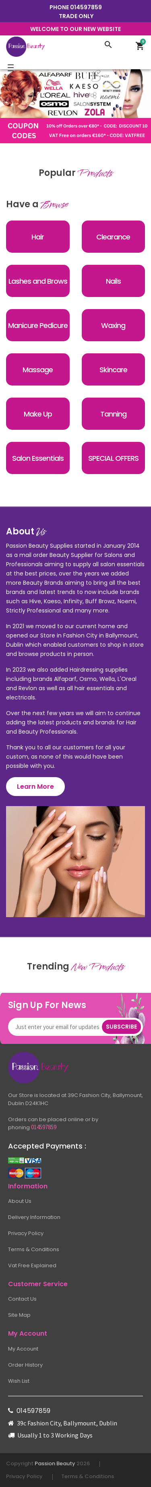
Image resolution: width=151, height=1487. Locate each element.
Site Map (19, 1315)
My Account (23, 1349)
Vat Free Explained (32, 1265)
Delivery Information (34, 1217)
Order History (25, 1365)
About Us (19, 1201)
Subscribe (121, 1027)
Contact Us (22, 1299)
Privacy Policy (25, 1233)
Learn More (35, 786)
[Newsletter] (59, 1027)
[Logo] (52, 46)
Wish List (18, 1381)
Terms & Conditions (33, 1249)
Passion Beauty (55, 1463)
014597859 (86, 7)
